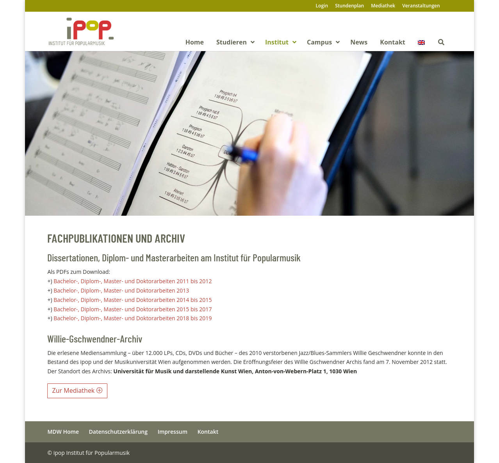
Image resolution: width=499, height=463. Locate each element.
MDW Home (63, 431)
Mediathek (383, 6)
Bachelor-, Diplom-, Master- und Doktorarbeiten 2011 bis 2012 (133, 281)
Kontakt (208, 431)
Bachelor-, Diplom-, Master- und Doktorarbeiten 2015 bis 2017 (132, 309)
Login (322, 6)
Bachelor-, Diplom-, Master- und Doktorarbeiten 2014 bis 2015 (132, 299)
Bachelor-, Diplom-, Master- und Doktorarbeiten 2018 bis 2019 (132, 318)
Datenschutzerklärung (118, 431)
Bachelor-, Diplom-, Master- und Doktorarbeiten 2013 (122, 290)
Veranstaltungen (421, 6)
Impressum (172, 431)
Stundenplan (349, 6)
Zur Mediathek (73, 390)
